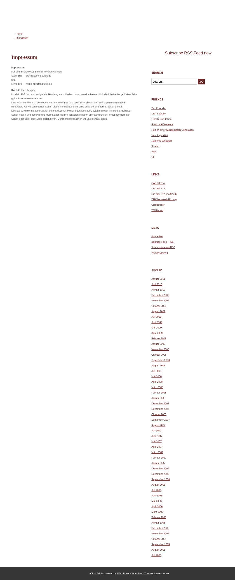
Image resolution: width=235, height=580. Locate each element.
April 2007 (157, 446)
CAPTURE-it (158, 183)
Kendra (155, 146)
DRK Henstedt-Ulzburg (164, 199)
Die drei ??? (158, 188)
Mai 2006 (156, 501)
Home (19, 33)
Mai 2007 (156, 441)
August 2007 (158, 425)
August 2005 (158, 549)
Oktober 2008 (159, 354)
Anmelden (157, 236)
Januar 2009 (158, 343)
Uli (152, 157)
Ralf (153, 151)
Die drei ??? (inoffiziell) (164, 194)
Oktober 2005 (159, 539)
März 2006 (157, 511)
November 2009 (160, 300)
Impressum (22, 37)
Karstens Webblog (161, 140)
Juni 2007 (156, 436)
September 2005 (160, 544)
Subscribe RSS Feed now (188, 53)
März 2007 (157, 452)
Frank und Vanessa (162, 124)
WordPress (123, 573)
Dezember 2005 (160, 528)
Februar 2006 (158, 517)
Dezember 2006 (160, 468)
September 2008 (160, 360)
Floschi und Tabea (161, 119)
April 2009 (157, 333)
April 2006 (157, 506)
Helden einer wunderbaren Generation (172, 129)
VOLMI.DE (26, 19)
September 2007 (160, 419)
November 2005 (160, 533)
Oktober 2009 (159, 306)
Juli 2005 (156, 555)
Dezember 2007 (160, 403)
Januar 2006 (158, 522)
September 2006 (160, 479)
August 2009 (158, 311)
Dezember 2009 (160, 295)
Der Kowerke (158, 108)
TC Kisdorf (157, 210)
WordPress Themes (142, 573)
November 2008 (160, 349)
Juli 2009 (156, 316)
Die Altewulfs (158, 113)
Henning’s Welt (159, 135)
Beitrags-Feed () (162, 241)
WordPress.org (159, 252)
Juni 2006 (156, 495)
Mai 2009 (156, 327)
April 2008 (157, 381)
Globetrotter (157, 204)
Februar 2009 (158, 338)
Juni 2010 (156, 284)
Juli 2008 (156, 371)
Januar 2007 (158, 463)
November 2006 (160, 474)
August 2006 (158, 484)
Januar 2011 (158, 278)
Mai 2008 (156, 376)
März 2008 (157, 387)
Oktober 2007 (159, 414)
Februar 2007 (158, 457)
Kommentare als (163, 247)
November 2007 (160, 409)
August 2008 (158, 365)
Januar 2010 (158, 289)
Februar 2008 (158, 392)
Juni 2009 (156, 322)
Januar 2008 (158, 398)
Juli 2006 (156, 490)
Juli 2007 (156, 430)
